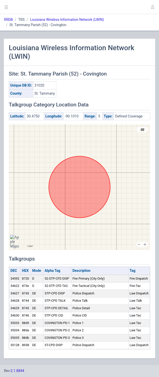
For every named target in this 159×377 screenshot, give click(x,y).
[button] (152, 7)
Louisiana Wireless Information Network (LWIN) (67, 20)
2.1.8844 (17, 371)
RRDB (8, 20)
